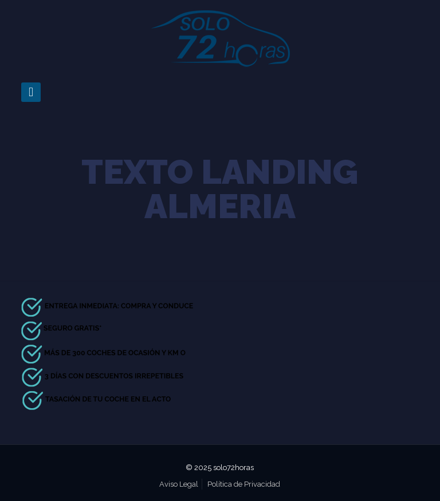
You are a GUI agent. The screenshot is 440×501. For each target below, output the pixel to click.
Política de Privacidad (243, 484)
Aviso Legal (178, 484)
